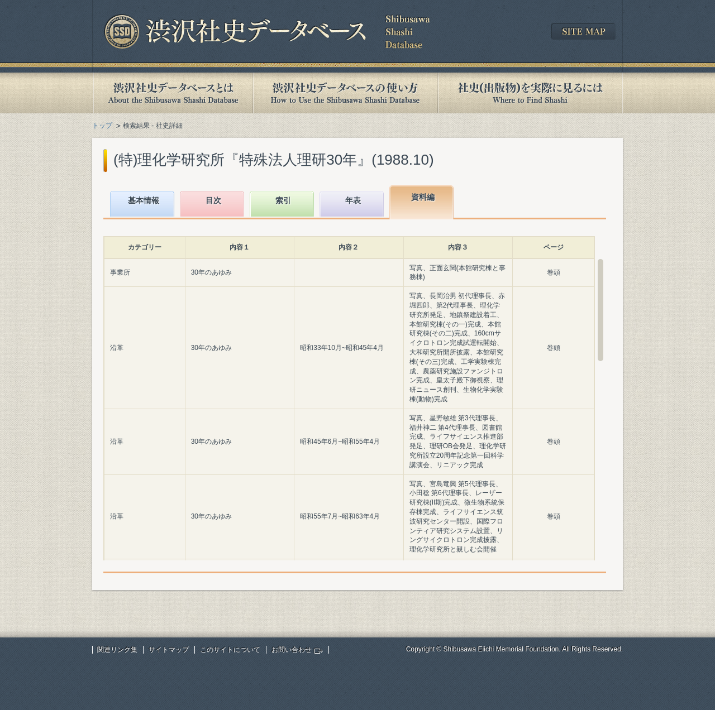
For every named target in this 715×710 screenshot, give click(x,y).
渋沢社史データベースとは (172, 93)
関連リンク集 (117, 650)
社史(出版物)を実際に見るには (530, 93)
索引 (283, 200)
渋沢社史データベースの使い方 (345, 93)
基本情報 (143, 200)
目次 (213, 200)
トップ (102, 125)
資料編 (423, 197)
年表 (353, 200)
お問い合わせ (291, 650)
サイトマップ (169, 650)
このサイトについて (230, 650)
